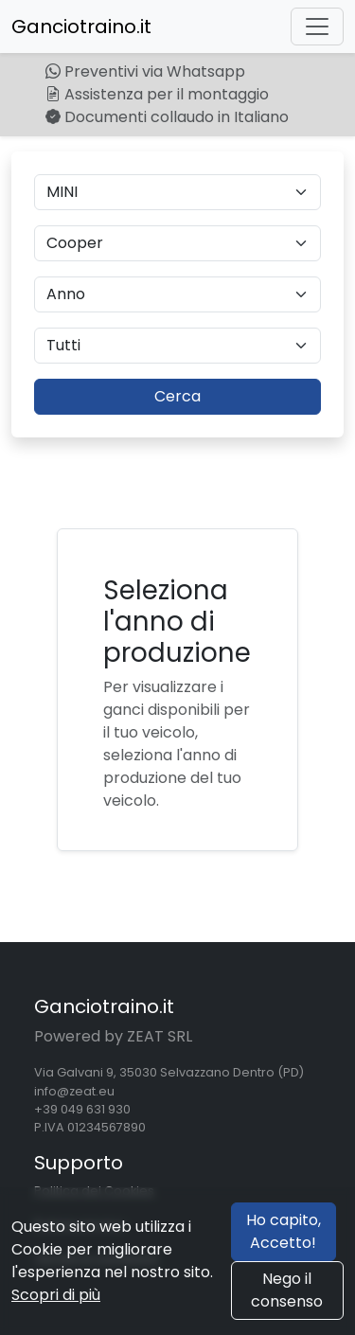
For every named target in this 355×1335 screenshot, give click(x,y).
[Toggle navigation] (317, 26)
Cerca (177, 396)
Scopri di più (55, 1295)
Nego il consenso (287, 1290)
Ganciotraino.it (81, 26)
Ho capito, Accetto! (283, 1231)
